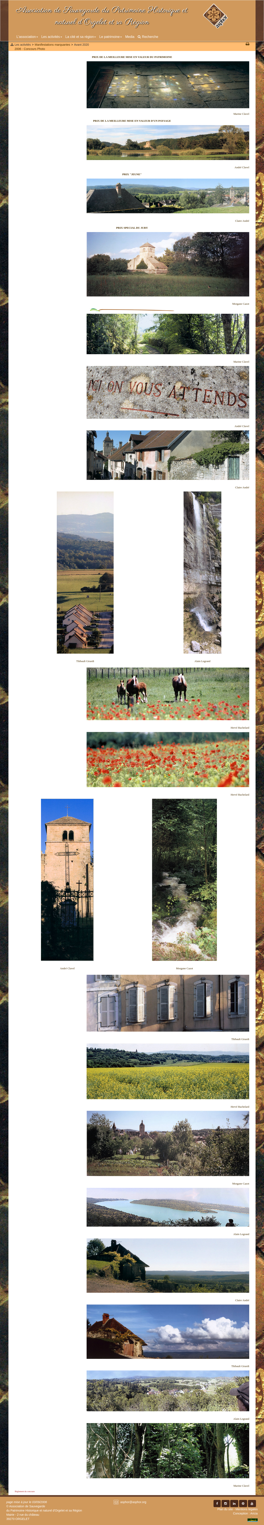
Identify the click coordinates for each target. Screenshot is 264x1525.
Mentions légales (246, 1509)
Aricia (254, 1513)
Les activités (51, 37)
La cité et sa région (80, 37)
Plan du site (225, 1509)
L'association (27, 37)
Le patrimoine (110, 37)
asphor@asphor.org (133, 1502)
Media (129, 37)
